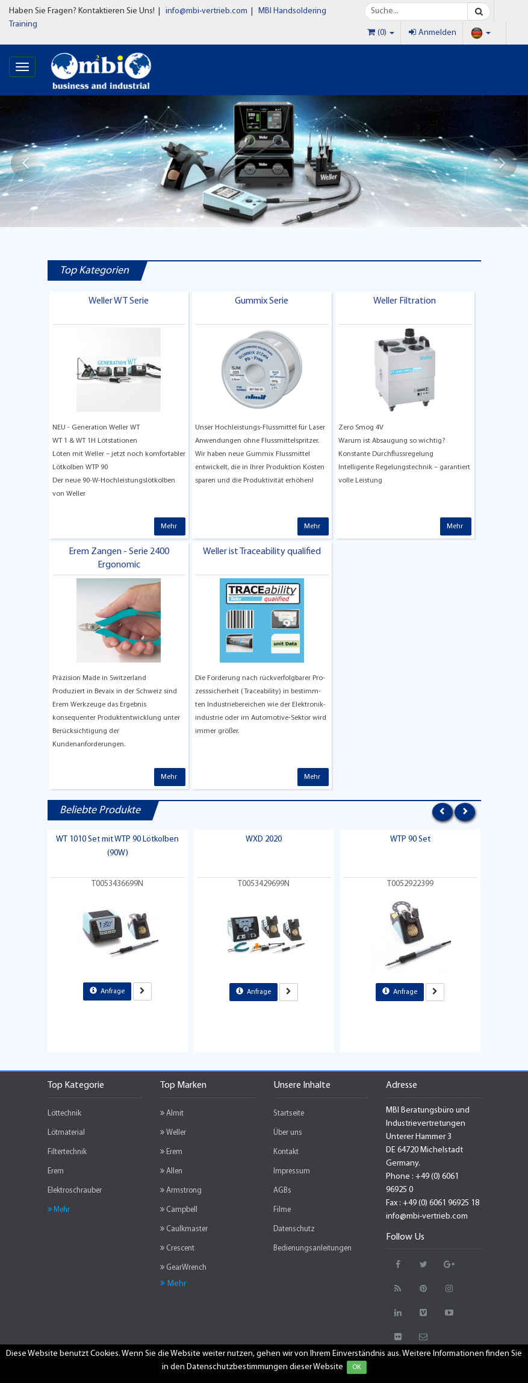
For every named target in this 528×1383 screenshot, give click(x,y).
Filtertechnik (67, 1152)
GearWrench (183, 1267)
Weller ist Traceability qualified (262, 552)
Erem (56, 1171)
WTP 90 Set (410, 839)
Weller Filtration (404, 301)
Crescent (177, 1248)
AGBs (282, 1190)
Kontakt (286, 1152)
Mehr (170, 526)
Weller (173, 1132)
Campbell (178, 1209)
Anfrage (107, 991)
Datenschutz (294, 1229)
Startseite (288, 1113)
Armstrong (181, 1190)
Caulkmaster (184, 1229)
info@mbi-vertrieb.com (206, 11)
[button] (26, 163)
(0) (380, 32)
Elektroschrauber (75, 1190)
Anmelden (432, 32)
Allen (171, 1171)
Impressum (291, 1171)
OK (356, 1367)
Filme (282, 1210)
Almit (172, 1113)
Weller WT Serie (119, 301)
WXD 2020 (264, 839)
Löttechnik (64, 1113)
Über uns (287, 1133)
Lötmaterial (66, 1133)
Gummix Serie (261, 301)
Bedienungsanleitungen (312, 1248)
